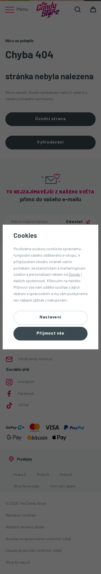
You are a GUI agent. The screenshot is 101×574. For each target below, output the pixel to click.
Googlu (74, 275)
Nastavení (51, 317)
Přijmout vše (50, 333)
